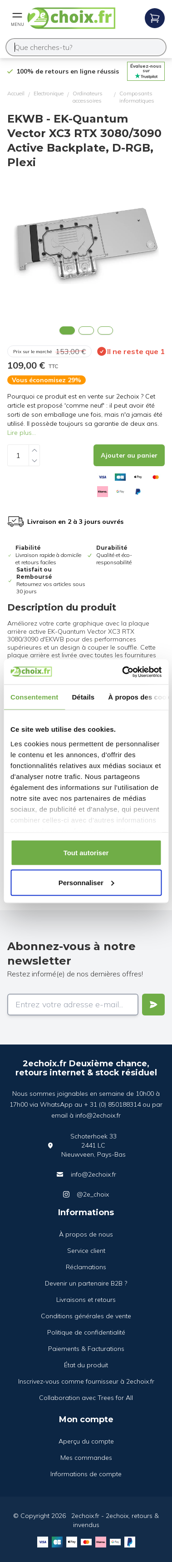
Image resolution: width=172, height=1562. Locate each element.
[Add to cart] (129, 455)
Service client (86, 1251)
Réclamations (86, 1267)
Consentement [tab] (34, 697)
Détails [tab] (83, 697)
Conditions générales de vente (86, 1316)
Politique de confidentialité (86, 1332)
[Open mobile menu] (17, 18)
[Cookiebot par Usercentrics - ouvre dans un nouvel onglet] (123, 672)
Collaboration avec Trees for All (86, 1398)
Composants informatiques (136, 97)
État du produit (86, 1365)
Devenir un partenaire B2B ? (86, 1283)
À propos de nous (86, 1234)
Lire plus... (21, 433)
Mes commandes (86, 1458)
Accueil (16, 93)
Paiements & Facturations (86, 1349)
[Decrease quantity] (34, 460)
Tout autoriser (86, 853)
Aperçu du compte (86, 1441)
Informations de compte (86, 1474)
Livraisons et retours (86, 1300)
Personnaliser (86, 882)
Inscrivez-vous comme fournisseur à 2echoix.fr (86, 1381)
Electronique (49, 93)
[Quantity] (18, 455)
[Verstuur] (153, 1004)
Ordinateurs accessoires (88, 97)
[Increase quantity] (34, 450)
